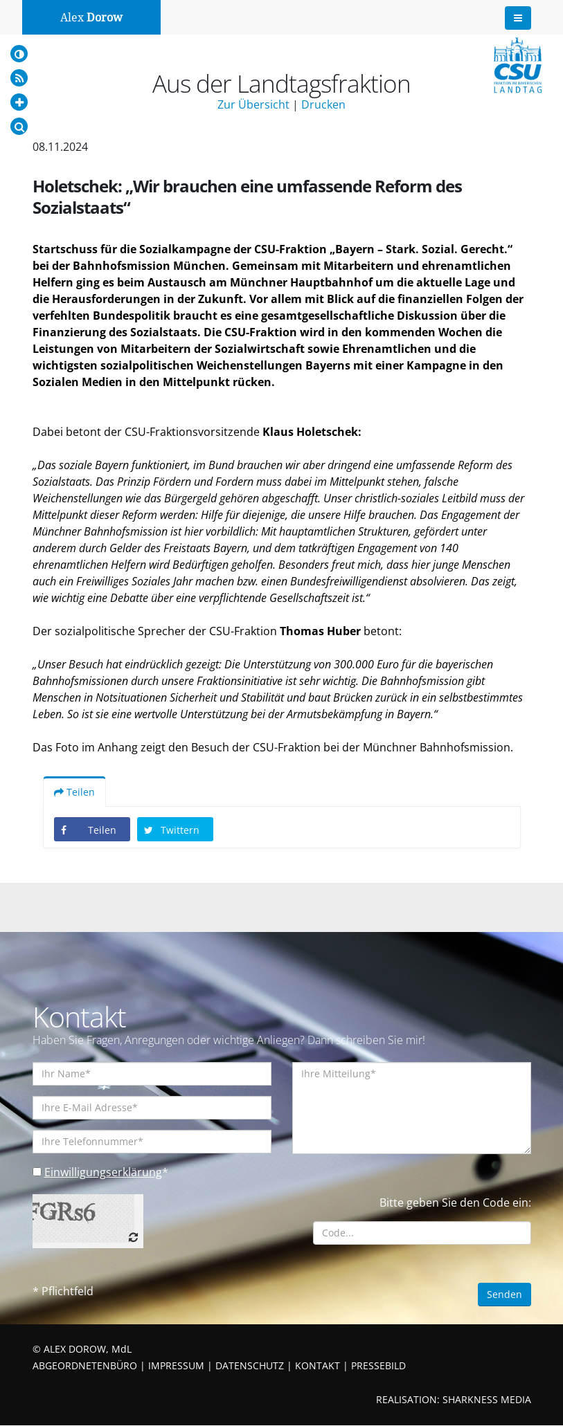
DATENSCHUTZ (249, 1366)
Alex (91, 17)
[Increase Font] (19, 102)
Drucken (323, 104)
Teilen (74, 792)
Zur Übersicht (253, 104)
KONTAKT (317, 1366)
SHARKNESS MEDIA (487, 1400)
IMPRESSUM (176, 1366)
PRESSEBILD (378, 1366)
